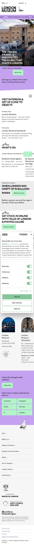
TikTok (6, 407)
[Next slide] (30, 154)
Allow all (17, 296)
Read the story (19, 193)
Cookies (4, 534)
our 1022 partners (13, 244)
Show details (24, 291)
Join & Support (8, 463)
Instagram (22, 401)
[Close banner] (31, 234)
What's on (6, 440)
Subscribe (7, 385)
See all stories (9, 227)
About (5, 457)
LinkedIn (22, 412)
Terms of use (5, 528)
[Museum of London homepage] (13, 10)
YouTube (22, 407)
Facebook (7, 401)
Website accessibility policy (10, 537)
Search (23, 3)
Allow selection (17, 303)
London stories (8, 469)
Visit (4, 434)
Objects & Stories (9, 446)
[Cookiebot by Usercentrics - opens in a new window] (20, 234)
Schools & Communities (11, 451)
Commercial (7, 475)
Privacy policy (6, 531)
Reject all (17, 309)
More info (18, 72)
